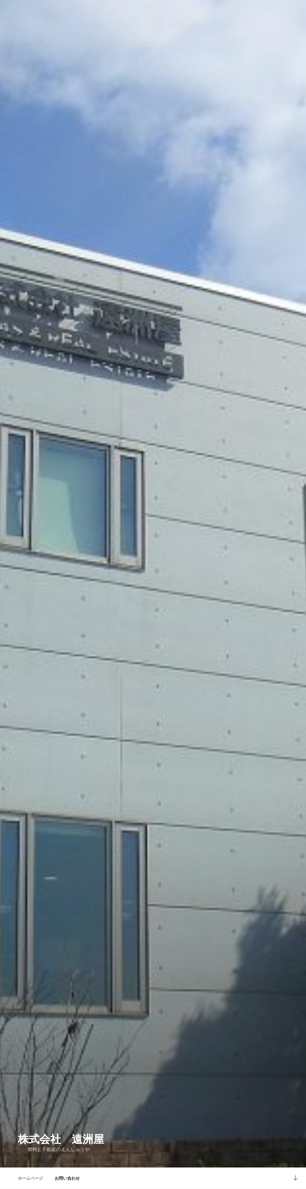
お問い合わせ (67, 1178)
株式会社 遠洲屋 (61, 1139)
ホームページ (30, 1178)
